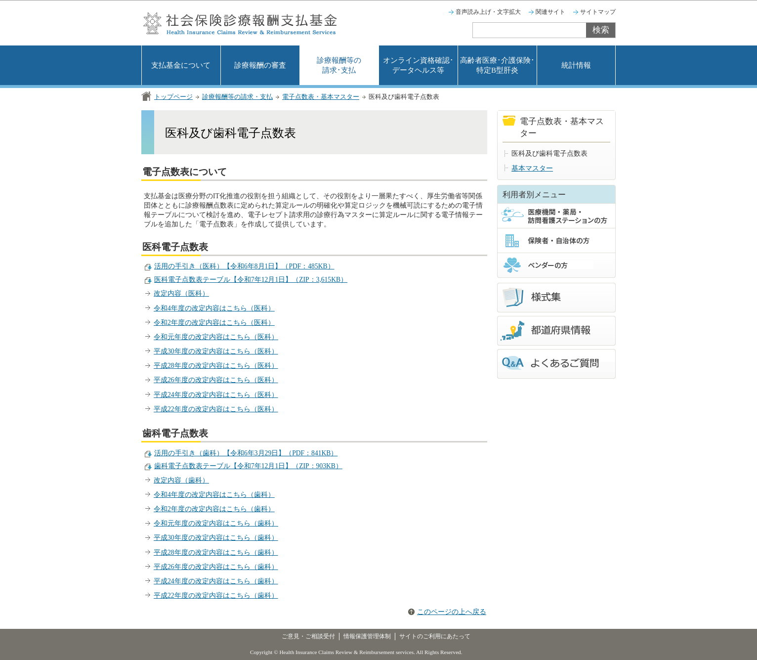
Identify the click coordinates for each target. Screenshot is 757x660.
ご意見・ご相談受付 (308, 636)
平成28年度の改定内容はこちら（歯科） (216, 552)
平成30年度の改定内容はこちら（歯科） (216, 537)
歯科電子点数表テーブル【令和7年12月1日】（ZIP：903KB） (248, 466)
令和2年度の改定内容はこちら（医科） (214, 322)
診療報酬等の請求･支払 (339, 65)
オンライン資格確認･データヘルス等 (418, 65)
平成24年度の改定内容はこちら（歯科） (216, 581)
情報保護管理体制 (367, 636)
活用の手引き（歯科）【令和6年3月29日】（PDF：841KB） (245, 453)
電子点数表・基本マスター (320, 96)
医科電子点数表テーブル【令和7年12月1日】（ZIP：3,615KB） (250, 279)
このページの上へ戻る (451, 612)
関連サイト (550, 11)
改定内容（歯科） (181, 480)
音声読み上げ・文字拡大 (488, 11)
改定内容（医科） (181, 293)
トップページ (173, 96)
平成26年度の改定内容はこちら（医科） (216, 380)
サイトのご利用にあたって (434, 636)
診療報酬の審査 (260, 65)
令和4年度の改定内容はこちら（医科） (214, 308)
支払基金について (180, 65)
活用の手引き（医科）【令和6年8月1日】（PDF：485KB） (244, 266)
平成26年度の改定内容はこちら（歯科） (216, 567)
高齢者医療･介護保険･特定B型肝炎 (497, 65)
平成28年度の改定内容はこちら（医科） (216, 365)
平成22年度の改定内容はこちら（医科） (216, 409)
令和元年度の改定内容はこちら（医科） (216, 337)
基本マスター (532, 168)
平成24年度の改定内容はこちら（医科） (216, 394)
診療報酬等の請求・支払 (237, 96)
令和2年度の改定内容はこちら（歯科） (214, 509)
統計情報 (576, 65)
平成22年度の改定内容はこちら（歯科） (216, 595)
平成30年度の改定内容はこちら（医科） (216, 351)
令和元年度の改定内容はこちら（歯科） (216, 523)
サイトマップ (598, 11)
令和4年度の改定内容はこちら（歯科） (214, 494)
